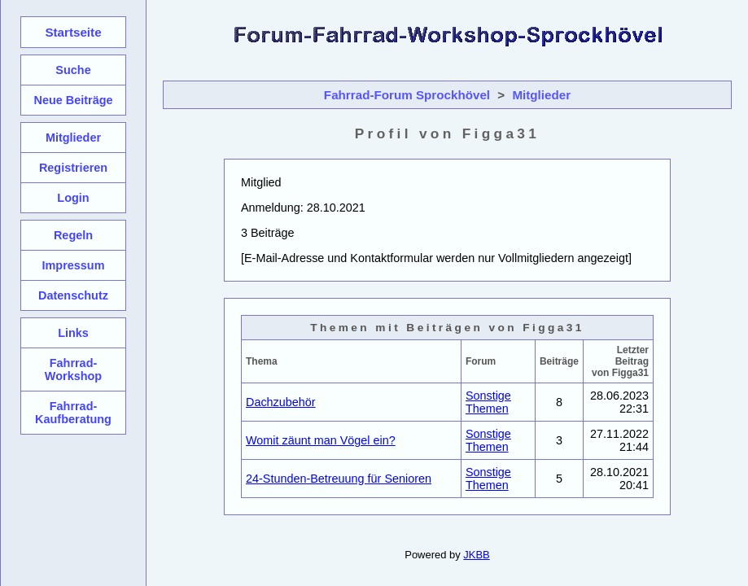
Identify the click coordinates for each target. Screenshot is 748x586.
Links (73, 332)
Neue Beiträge (72, 100)
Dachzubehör (281, 402)
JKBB (476, 555)
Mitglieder (541, 95)
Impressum (73, 265)
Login (73, 197)
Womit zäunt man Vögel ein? (321, 440)
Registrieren (73, 167)
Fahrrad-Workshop (73, 369)
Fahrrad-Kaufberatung (73, 413)
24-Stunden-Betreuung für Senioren (338, 478)
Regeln (73, 235)
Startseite (73, 32)
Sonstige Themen (488, 402)
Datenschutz (73, 295)
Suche (72, 70)
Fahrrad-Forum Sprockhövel (407, 95)
